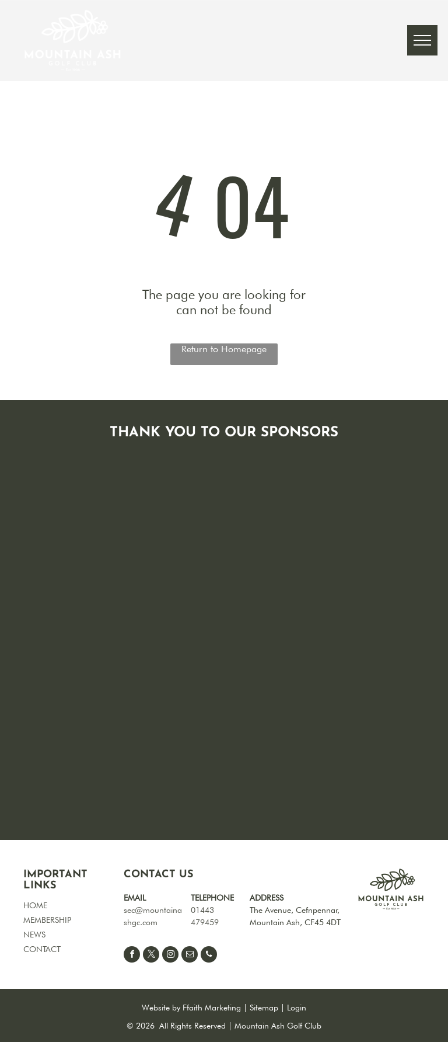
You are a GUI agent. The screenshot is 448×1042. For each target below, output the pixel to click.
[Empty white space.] (357, 559)
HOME (35, 905)
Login (296, 1007)
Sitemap (264, 1007)
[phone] (209, 955)
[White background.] (233, 629)
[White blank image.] (233, 770)
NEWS (34, 934)
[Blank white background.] (233, 489)
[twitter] (151, 955)
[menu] (422, 40)
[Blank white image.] (357, 489)
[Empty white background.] (357, 629)
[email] (189, 955)
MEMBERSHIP (47, 920)
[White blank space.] (233, 700)
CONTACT (42, 949)
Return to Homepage (224, 349)
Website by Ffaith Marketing (191, 1007)
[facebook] (132, 955)
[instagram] (170, 955)
